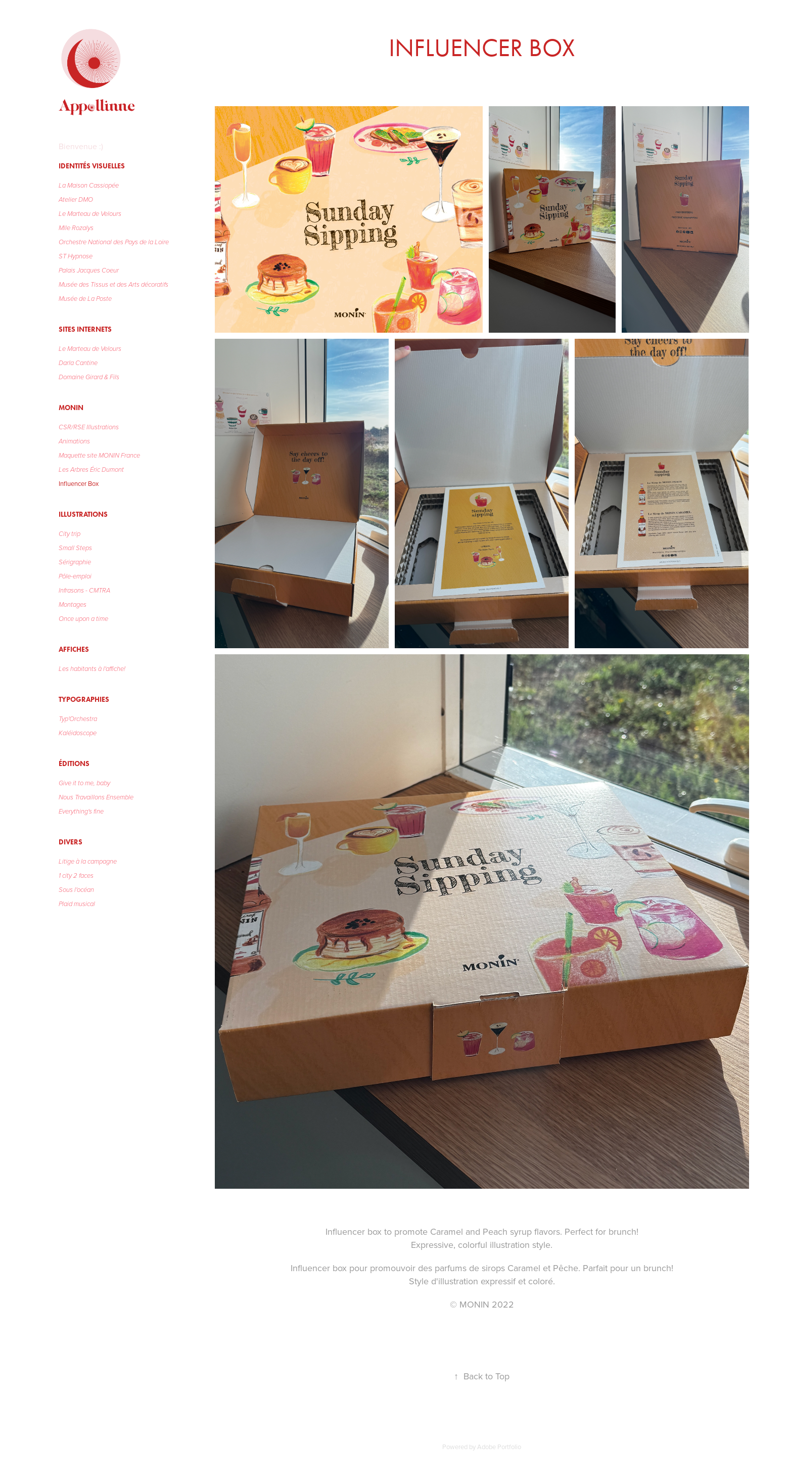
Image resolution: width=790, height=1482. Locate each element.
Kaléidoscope (78, 733)
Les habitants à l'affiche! (92, 669)
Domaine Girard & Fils (89, 377)
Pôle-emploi (75, 576)
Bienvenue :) (81, 146)
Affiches (74, 649)
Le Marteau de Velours (90, 214)
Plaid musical (77, 904)
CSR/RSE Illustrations (89, 427)
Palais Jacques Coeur (89, 270)
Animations (74, 441)
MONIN (71, 407)
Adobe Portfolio (499, 1446)
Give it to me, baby (84, 783)
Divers (70, 842)
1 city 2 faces (76, 876)
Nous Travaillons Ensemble (96, 797)
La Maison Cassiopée (89, 186)
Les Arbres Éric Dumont (91, 470)
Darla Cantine (78, 363)
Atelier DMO (76, 200)
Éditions (74, 763)
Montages (72, 605)
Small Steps (75, 548)
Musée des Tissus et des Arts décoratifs (113, 285)
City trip (69, 534)
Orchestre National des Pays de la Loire (114, 242)
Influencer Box (79, 483)
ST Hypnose (75, 256)
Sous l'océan (76, 890)
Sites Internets (85, 329)
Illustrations (83, 514)
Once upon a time (83, 619)
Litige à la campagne (88, 862)
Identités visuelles (92, 166)
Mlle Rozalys (76, 228)
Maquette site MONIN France (99, 456)
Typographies (84, 699)
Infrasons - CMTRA (84, 591)
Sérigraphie (75, 562)
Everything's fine (81, 811)
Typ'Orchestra (78, 719)
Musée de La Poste (85, 299)
